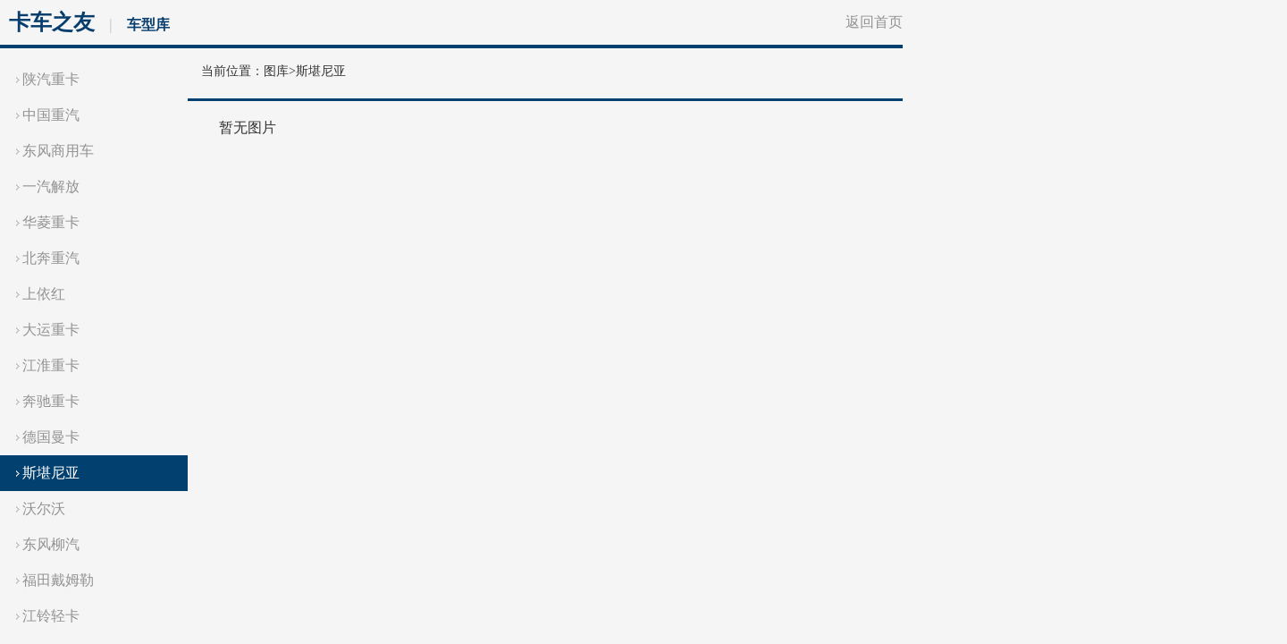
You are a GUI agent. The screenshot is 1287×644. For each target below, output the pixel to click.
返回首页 (874, 22)
